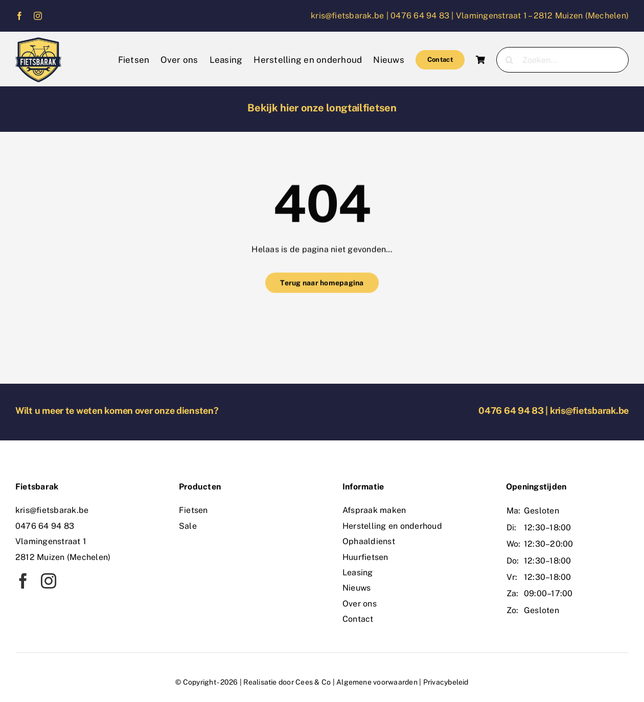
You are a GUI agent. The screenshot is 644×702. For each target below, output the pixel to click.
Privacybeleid (446, 682)
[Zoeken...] (562, 60)
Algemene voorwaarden (377, 682)
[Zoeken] (509, 60)
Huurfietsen (365, 557)
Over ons (359, 604)
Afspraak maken (374, 510)
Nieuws (356, 588)
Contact (358, 619)
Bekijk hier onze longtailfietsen (321, 108)
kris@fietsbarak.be (589, 410)
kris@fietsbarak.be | (350, 15)
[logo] (38, 41)
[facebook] (19, 16)
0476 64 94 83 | (423, 15)
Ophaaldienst (368, 541)
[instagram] (38, 16)
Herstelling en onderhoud (392, 526)
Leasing (357, 572)
